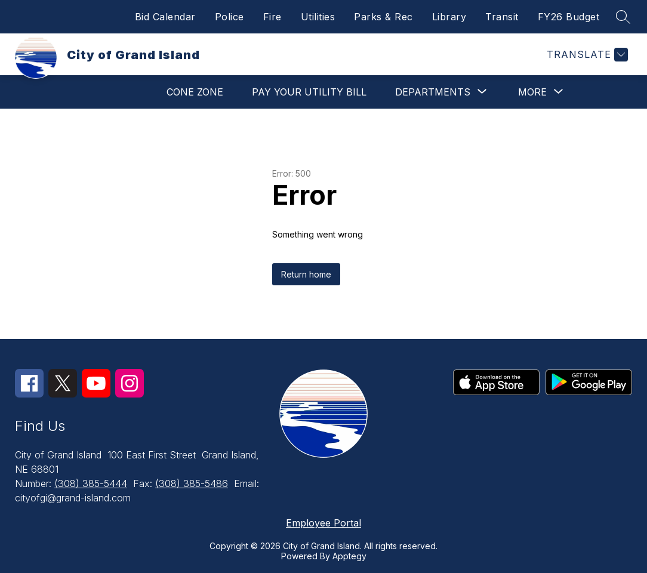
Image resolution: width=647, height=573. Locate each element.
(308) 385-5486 (191, 483)
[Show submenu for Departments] (432, 92)
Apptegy (349, 556)
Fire (272, 17)
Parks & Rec (383, 17)
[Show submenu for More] (532, 92)
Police (229, 17)
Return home (306, 274)
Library (449, 17)
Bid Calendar (165, 17)
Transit (502, 17)
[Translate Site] (586, 54)
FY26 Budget (569, 17)
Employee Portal (323, 523)
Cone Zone (195, 92)
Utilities (318, 17)
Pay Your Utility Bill (309, 92)
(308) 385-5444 (90, 483)
